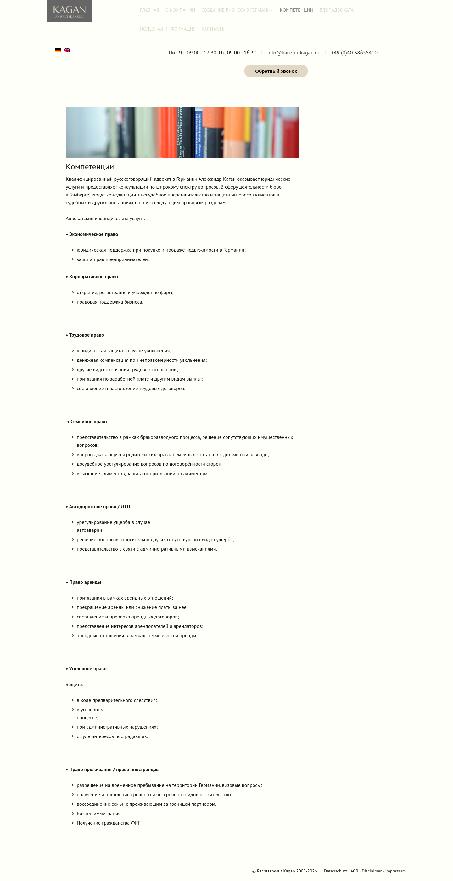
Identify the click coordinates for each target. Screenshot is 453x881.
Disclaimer (372, 871)
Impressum (395, 871)
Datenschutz (335, 871)
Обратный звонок (276, 71)
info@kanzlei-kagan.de (293, 52)
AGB (354, 871)
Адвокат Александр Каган (69, 11)
